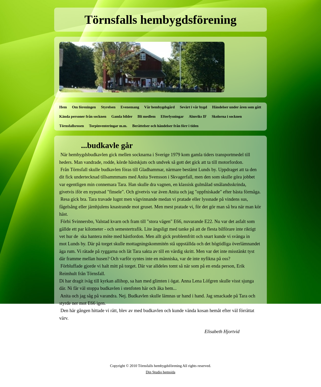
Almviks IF (198, 116)
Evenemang (130, 107)
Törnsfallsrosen (71, 126)
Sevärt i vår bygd (193, 107)
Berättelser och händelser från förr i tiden (165, 126)
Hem (63, 107)
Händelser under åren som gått (236, 107)
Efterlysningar (172, 116)
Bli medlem (146, 116)
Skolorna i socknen (227, 116)
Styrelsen (108, 107)
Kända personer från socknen (82, 116)
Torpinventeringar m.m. (108, 126)
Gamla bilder (121, 116)
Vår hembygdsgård (159, 107)
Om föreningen (84, 107)
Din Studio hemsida (160, 372)
